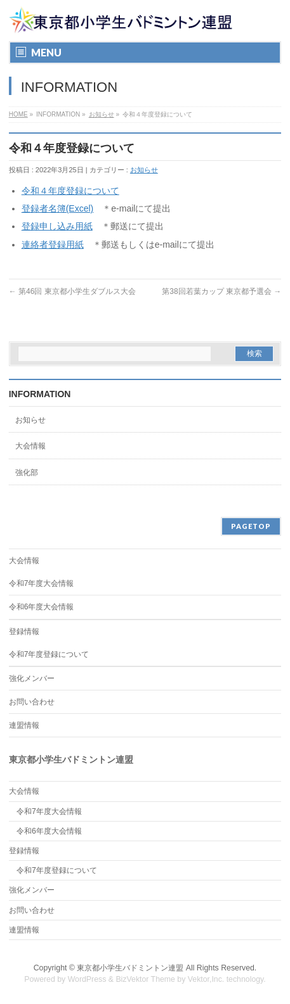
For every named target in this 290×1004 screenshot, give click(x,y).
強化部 (26, 472)
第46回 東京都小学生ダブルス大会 (72, 291)
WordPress (87, 979)
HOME (18, 114)
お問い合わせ (32, 701)
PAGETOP (251, 526)
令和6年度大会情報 (41, 606)
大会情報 (30, 446)
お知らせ (101, 114)
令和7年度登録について (49, 654)
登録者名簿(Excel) (58, 208)
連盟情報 (24, 725)
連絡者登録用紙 (53, 244)
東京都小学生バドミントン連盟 (130, 967)
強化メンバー (32, 678)
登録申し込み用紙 (57, 226)
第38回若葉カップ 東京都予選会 (221, 291)
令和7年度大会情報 (41, 583)
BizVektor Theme (145, 979)
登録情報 (24, 631)
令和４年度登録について (70, 191)
